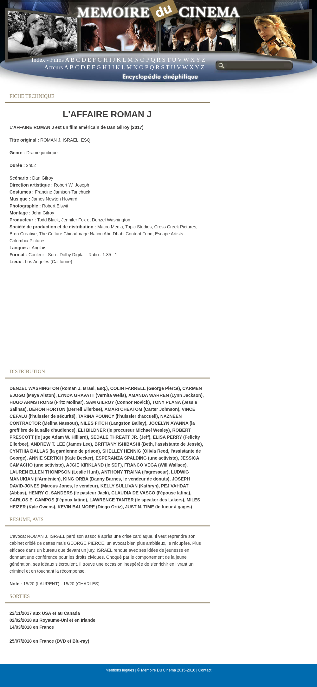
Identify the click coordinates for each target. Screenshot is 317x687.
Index (38, 59)
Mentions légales (120, 670)
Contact (204, 670)
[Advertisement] (102, 318)
